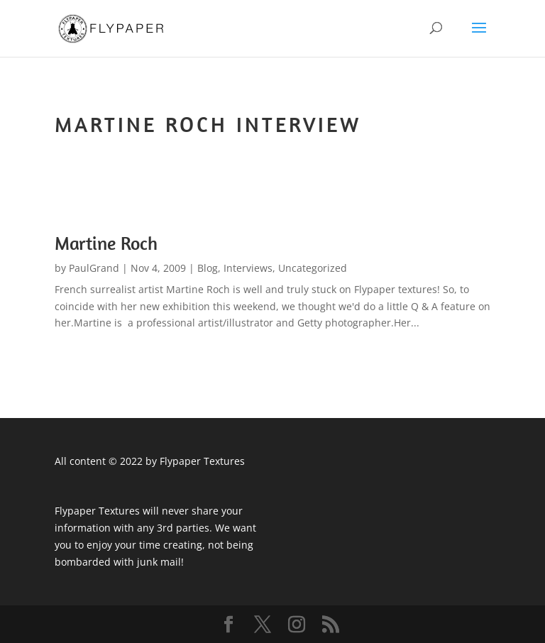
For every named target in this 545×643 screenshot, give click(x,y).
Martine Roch (106, 243)
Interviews (248, 268)
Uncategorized (312, 268)
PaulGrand (94, 268)
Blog (207, 268)
